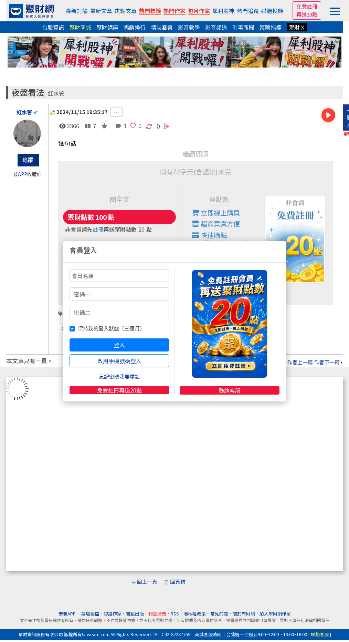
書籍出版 (135, 613)
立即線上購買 (216, 212)
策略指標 (271, 27)
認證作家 (112, 613)
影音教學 (189, 27)
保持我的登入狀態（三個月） (111, 328)
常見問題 (219, 613)
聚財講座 (107, 27)
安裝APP (68, 613)
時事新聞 (243, 27)
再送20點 (306, 14)
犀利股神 (223, 11)
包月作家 (199, 11)
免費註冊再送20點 (119, 390)
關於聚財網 (244, 613)
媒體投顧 (272, 11)
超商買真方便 (216, 223)
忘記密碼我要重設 (119, 376)
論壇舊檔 (90, 613)
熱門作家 (174, 11)
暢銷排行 (135, 27)
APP (22, 174)
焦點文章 (126, 11)
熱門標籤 (150, 11)
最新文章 (101, 11)
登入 (119, 345)
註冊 (98, 229)
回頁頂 (178, 581)
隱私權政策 (194, 613)
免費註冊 (307, 6)
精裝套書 (162, 27)
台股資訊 (53, 27)
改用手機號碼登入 (119, 361)
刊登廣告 (157, 613)
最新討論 (77, 11)
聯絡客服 (230, 390)
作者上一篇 (298, 362)
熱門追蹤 (248, 11)
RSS (175, 613)
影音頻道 (216, 27)
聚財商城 (80, 27)
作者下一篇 (328, 362)
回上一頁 (147, 581)
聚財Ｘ (297, 27)
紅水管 (56, 93)
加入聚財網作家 (275, 613)
